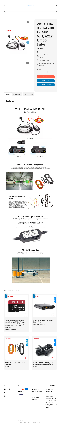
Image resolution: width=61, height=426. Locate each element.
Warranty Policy (36, 389)
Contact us (34, 399)
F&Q (31, 94)
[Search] (54, 12)
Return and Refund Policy (37, 392)
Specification (17, 94)
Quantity (39, 69)
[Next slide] (27, 42)
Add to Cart (45, 80)
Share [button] (39, 89)
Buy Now (45, 76)
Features (7, 94)
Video (25, 94)
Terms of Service (36, 395)
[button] (4, 6)
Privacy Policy (35, 397)
